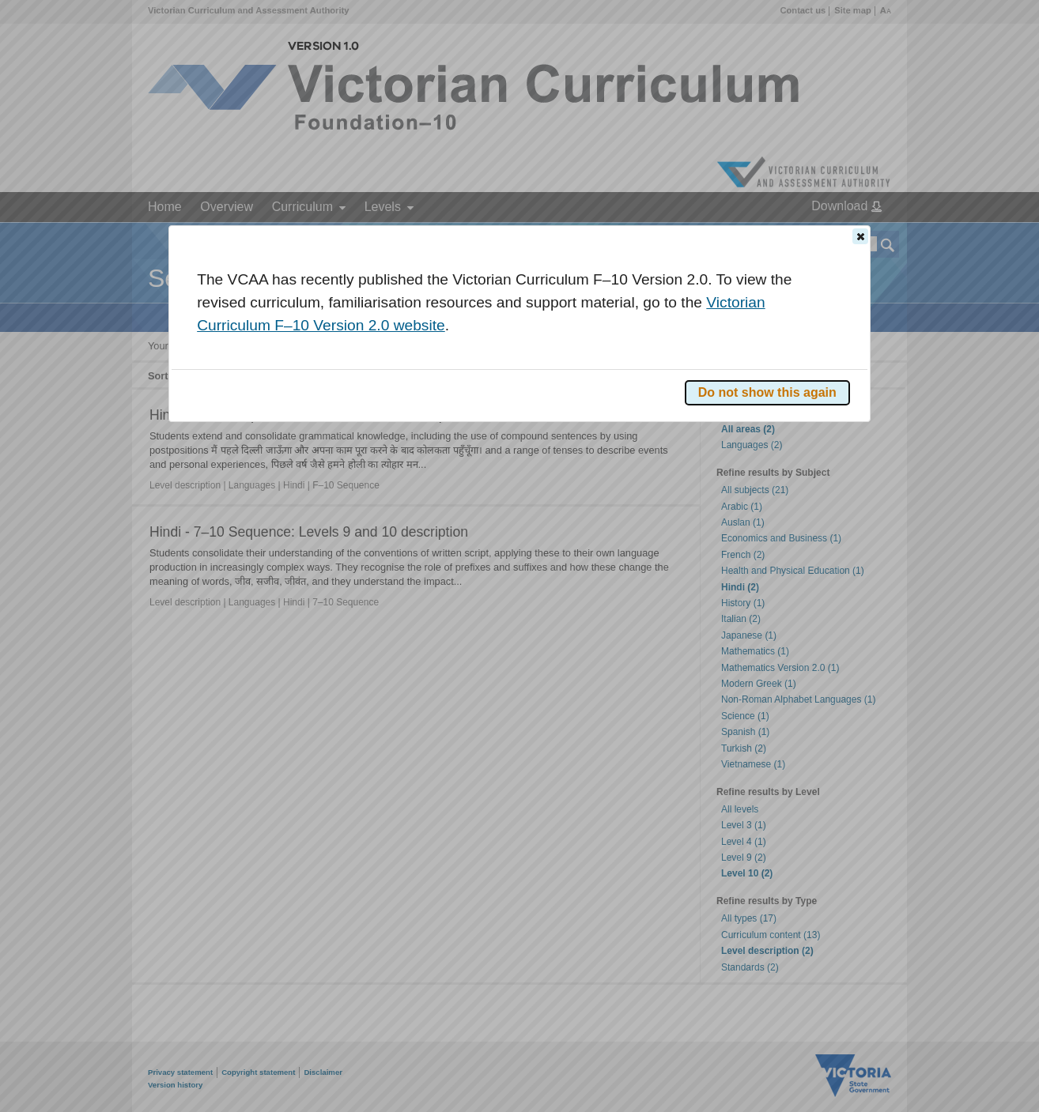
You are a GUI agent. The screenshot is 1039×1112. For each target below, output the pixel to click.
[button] (860, 236)
